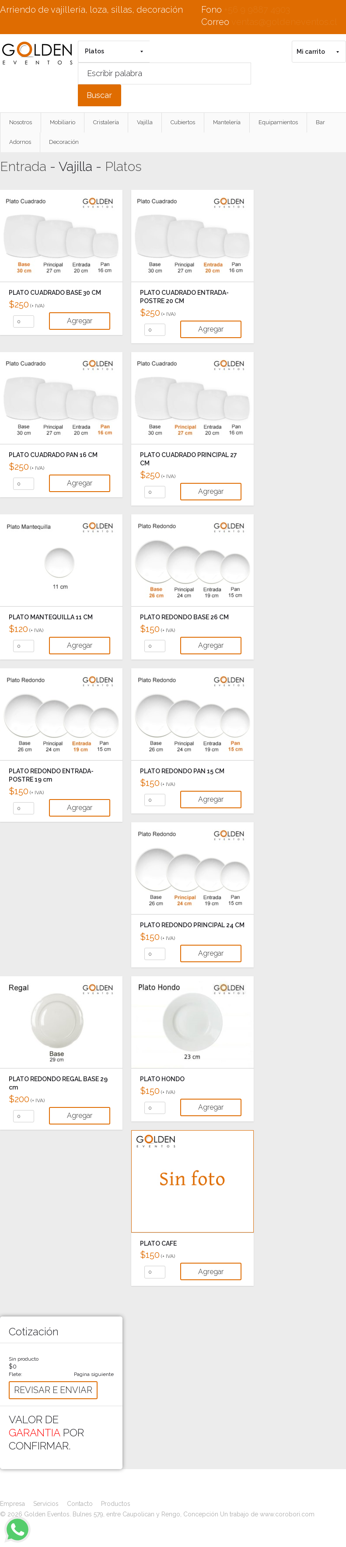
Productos (115, 1503)
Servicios (46, 1503)
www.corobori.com (287, 1514)
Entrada (23, 166)
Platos (123, 166)
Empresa (12, 1503)
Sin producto (23, 1359)
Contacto (80, 1503)
